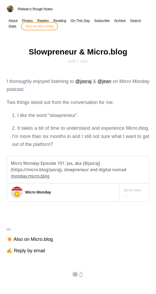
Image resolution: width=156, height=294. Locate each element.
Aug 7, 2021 (78, 61)
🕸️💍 (78, 274)
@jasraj (83, 81)
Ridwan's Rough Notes (35, 9)
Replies (43, 21)
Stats (12, 26)
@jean (104, 81)
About (13, 21)
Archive (119, 21)
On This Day (80, 21)
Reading (59, 21)
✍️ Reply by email (26, 250)
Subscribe (102, 21)
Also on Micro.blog (39, 26)
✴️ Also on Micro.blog (30, 239)
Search (135, 21)
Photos (27, 21)
